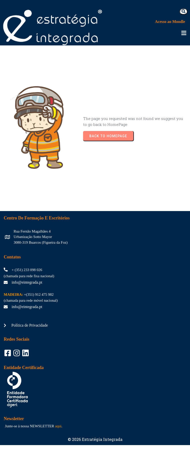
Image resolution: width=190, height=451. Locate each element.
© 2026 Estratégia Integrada (95, 435)
